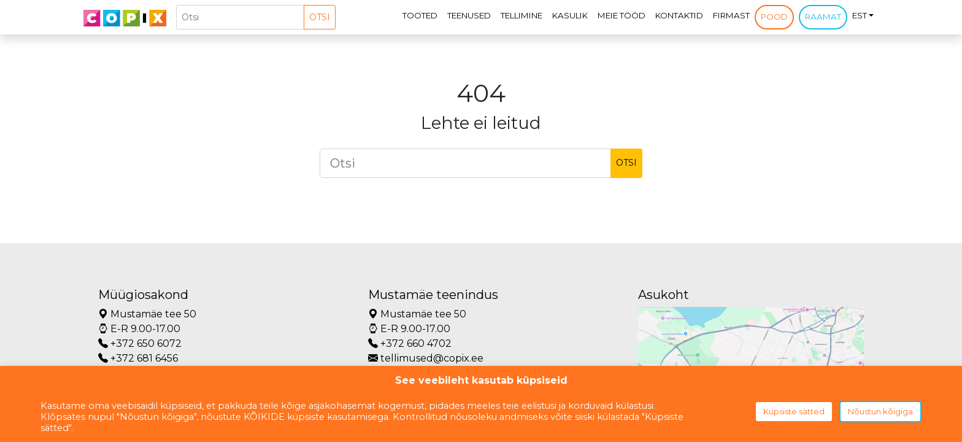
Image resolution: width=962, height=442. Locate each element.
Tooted (419, 15)
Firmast (731, 15)
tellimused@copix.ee (425, 358)
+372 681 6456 (138, 358)
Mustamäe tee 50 (147, 314)
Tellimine (521, 15)
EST (859, 15)
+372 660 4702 (410, 343)
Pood (774, 16)
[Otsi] (240, 17)
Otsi (319, 17)
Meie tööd (621, 15)
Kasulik (570, 15)
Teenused (469, 15)
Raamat (823, 16)
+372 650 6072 (140, 343)
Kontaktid (679, 15)
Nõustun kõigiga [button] (880, 411)
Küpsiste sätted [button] (794, 411)
